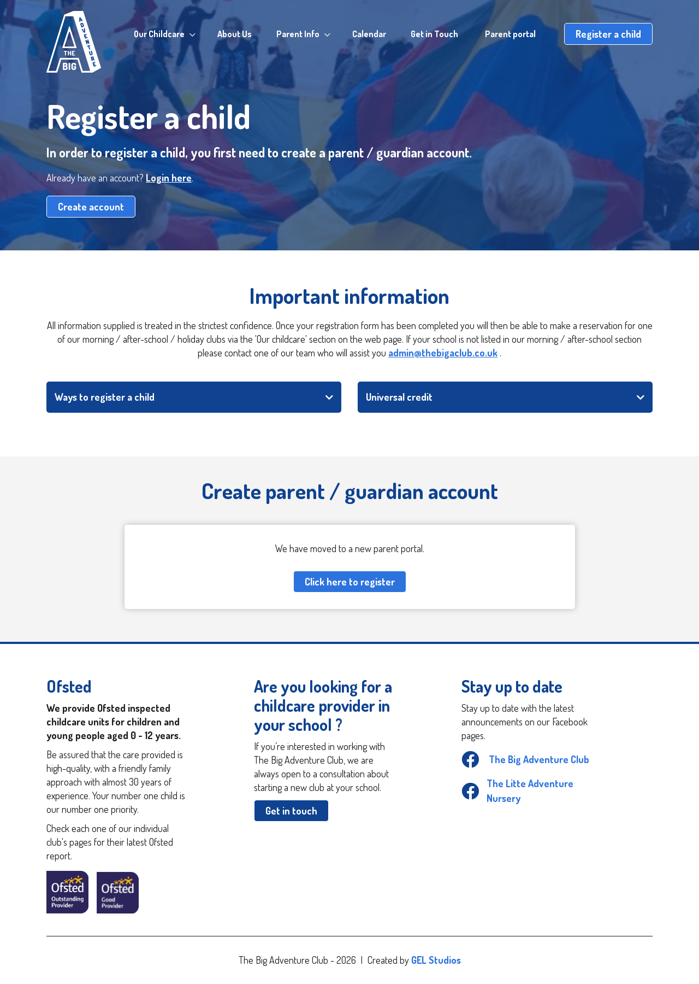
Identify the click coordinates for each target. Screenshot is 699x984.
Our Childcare (159, 33)
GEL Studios (436, 960)
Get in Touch (434, 33)
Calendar (369, 33)
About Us (234, 33)
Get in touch (291, 811)
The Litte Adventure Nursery (517, 790)
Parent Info (297, 33)
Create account (91, 207)
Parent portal (510, 33)
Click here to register (350, 582)
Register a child (608, 34)
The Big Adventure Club (525, 759)
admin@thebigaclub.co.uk (442, 353)
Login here (169, 178)
